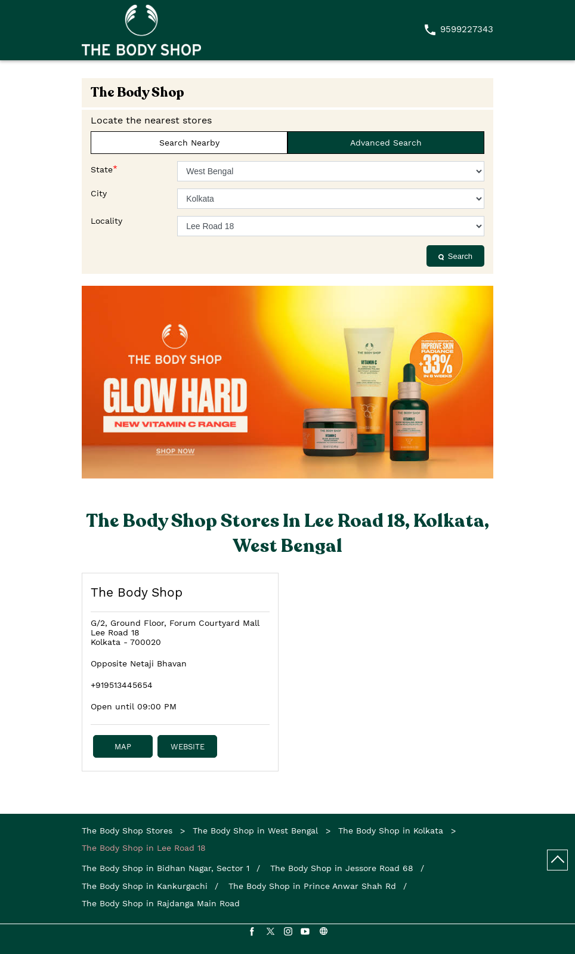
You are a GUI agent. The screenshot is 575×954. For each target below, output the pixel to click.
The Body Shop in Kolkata (390, 830)
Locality (106, 221)
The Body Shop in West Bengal (255, 830)
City (99, 193)
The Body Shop (137, 592)
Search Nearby (189, 142)
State (104, 168)
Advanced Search (386, 142)
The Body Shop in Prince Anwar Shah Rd (312, 886)
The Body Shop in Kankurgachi (145, 886)
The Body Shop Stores (128, 830)
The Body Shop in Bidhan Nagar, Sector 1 (165, 868)
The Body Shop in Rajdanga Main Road (161, 903)
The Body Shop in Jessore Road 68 (341, 868)
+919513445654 (122, 685)
